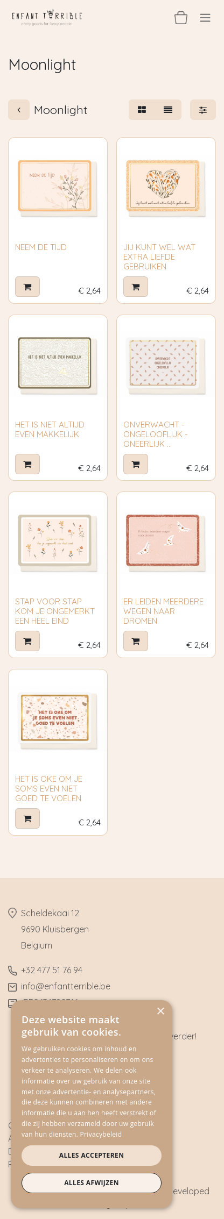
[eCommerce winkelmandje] (181, 17)
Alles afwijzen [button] (91, 1182)
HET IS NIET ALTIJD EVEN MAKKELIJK (50, 429)
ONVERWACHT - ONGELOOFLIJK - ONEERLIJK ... (155, 434)
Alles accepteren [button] (91, 1155)
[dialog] (91, 1104)
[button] (27, 286)
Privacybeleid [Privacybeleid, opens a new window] (101, 1134)
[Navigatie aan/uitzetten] (205, 17)
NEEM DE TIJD (41, 247)
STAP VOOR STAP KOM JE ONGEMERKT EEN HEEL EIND (55, 611)
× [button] (160, 1012)
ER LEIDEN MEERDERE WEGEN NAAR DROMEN (163, 611)
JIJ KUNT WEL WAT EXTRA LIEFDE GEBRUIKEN (159, 257)
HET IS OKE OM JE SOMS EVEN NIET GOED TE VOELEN (48, 788)
